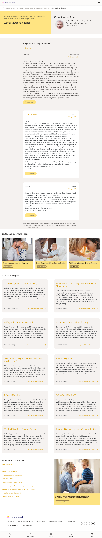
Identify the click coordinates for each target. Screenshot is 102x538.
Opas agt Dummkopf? (10, 471)
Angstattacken (8, 464)
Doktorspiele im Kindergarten (13, 475)
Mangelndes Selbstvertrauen (13, 482)
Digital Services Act (13, 525)
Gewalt (6, 468)
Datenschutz (71, 521)
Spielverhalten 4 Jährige (11, 496)
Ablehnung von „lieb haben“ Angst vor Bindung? (18, 486)
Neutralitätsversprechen (25, 521)
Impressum (10, 521)
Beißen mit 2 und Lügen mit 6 (13, 493)
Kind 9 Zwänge (8, 479)
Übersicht (28, 48)
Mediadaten (41, 521)
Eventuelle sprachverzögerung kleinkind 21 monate (19, 489)
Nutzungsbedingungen (56, 521)
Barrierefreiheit (27, 525)
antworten (32, 173)
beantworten (30, 102)
